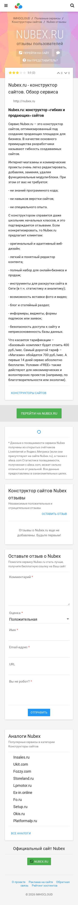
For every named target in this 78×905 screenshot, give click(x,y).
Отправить (39, 712)
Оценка (15, 613)
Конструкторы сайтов (28, 393)
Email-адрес (18, 647)
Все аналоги (21, 833)
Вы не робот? (19, 681)
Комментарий (20, 577)
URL (12, 664)
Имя (12, 630)
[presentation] (40, 692)
